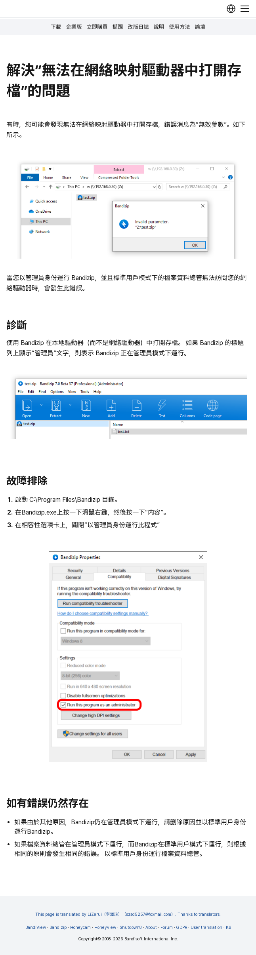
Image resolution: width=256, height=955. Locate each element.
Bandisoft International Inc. (151, 939)
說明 (159, 27)
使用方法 (179, 27)
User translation (206, 927)
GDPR (181, 927)
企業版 (74, 27)
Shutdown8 (131, 927)
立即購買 (96, 27)
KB (228, 927)
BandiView (35, 927)
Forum (166, 927)
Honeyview (105, 927)
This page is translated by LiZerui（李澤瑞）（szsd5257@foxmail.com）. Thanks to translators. (128, 914)
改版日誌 (138, 27)
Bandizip (58, 927)
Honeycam (80, 927)
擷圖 (118, 27)
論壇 (200, 27)
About (151, 927)
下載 (56, 27)
